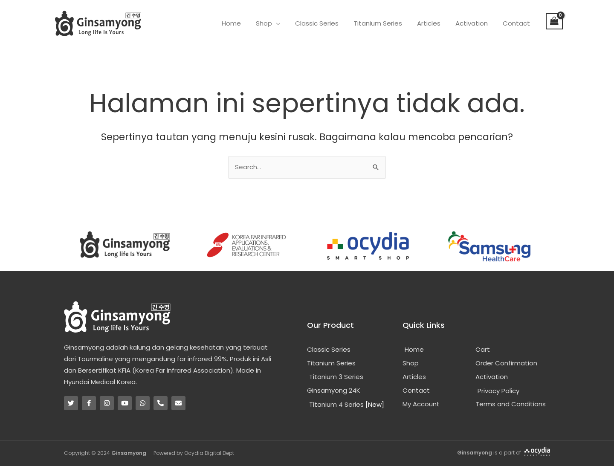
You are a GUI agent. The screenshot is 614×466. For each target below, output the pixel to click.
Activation (474, 23)
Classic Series (326, 23)
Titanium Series (385, 23)
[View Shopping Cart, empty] (554, 21)
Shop (275, 23)
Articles (434, 23)
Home (245, 23)
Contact (517, 23)
